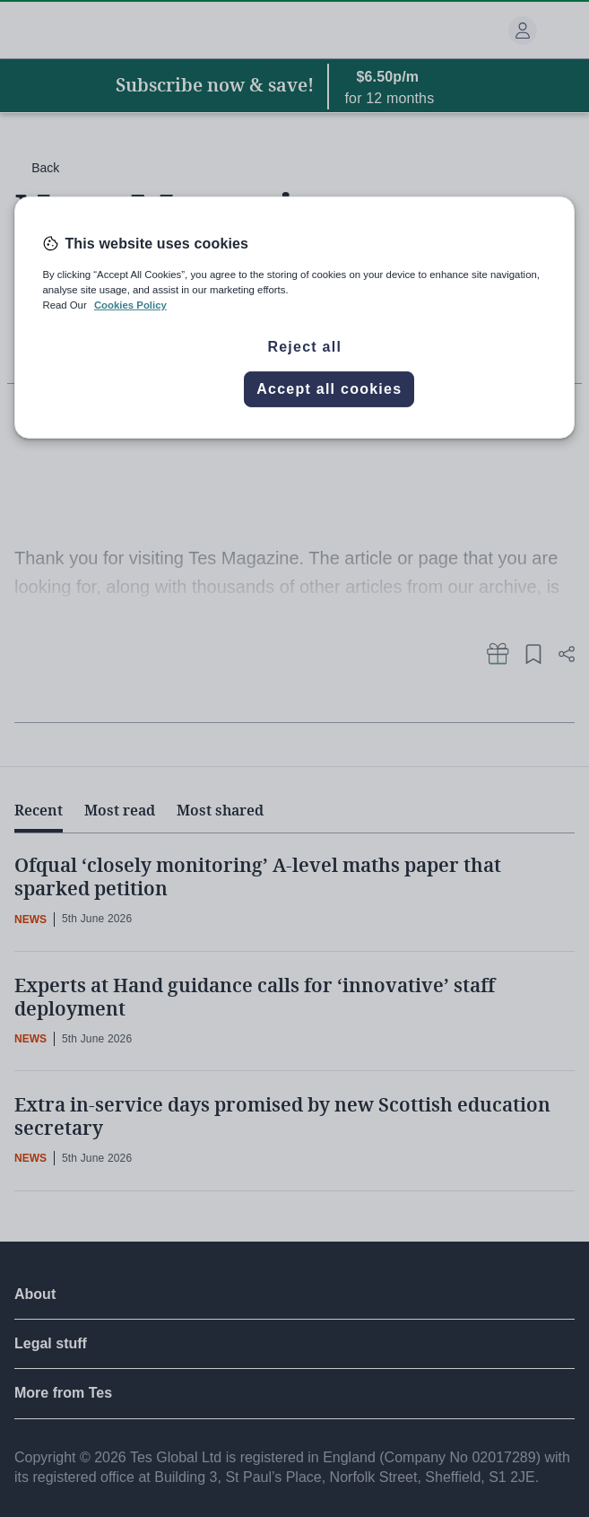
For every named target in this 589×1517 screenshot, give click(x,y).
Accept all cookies (329, 389)
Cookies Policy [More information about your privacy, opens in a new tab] (130, 305)
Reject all (304, 346)
